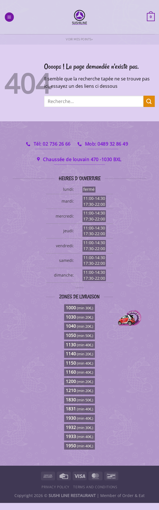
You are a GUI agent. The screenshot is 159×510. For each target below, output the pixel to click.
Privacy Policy (55, 487)
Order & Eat (133, 495)
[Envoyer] (149, 101)
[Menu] (9, 17)
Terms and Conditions (95, 487)
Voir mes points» (79, 39)
